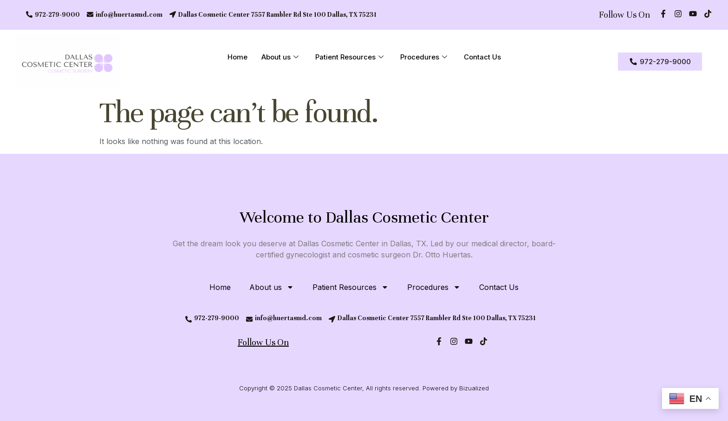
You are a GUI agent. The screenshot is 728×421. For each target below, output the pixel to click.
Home (237, 57)
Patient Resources (349, 57)
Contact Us (482, 57)
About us (280, 57)
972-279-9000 (57, 15)
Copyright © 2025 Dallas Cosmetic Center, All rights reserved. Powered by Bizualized (364, 388)
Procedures (423, 57)
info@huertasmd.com (129, 15)
